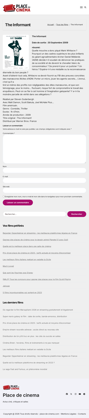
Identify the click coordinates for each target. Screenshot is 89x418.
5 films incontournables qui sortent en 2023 (22, 292)
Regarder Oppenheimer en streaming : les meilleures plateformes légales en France (40, 233)
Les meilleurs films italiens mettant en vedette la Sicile (27, 259)
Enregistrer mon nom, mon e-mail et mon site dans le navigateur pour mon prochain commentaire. (43, 197)
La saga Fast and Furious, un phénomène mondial (25, 369)
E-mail (5, 176)
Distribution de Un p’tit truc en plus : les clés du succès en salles (31, 336)
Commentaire (9, 133)
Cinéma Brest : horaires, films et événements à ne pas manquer (31, 343)
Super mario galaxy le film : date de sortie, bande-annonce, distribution (35, 316)
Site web (6, 187)
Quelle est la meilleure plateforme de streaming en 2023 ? (29, 362)
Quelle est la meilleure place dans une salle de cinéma (27, 246)
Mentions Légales (69, 414)
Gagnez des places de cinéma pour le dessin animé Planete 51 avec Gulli (35, 240)
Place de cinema (21, 395)
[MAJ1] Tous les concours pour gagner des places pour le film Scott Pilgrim (37, 279)
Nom (5, 166)
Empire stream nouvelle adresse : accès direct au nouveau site (31, 329)
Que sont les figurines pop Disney (18, 273)
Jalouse (6, 286)
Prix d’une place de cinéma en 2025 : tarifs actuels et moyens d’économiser (37, 253)
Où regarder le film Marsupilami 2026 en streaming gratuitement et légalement (38, 310)
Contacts (82, 414)
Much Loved (8, 266)
